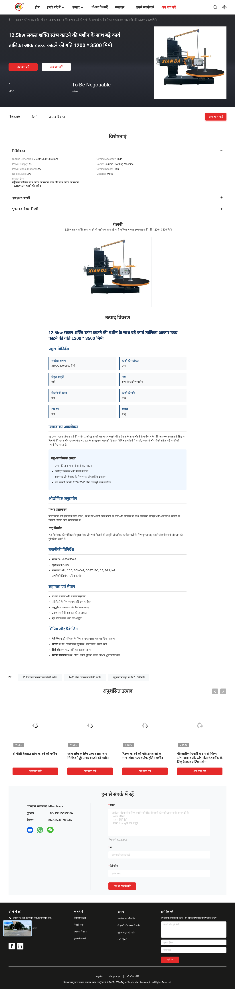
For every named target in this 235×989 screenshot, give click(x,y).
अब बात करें (23, 67)
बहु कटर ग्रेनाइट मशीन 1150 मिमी (129, 677)
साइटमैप (99, 976)
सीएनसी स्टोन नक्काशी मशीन (129, 925)
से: (111, 847)
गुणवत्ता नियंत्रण (80, 931)
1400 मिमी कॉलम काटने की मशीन (85, 677)
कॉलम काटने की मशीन (34, 19)
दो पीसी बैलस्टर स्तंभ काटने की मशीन (35, 754)
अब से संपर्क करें (122, 886)
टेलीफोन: (114, 865)
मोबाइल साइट (114, 976)
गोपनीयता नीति (133, 976)
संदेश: (112, 805)
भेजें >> (170, 960)
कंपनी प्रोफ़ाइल (80, 918)
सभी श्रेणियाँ (122, 939)
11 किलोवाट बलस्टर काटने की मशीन (40, 677)
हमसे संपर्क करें (80, 938)
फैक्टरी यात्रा (78, 925)
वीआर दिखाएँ (100, 7)
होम (10, 19)
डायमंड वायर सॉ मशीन (126, 918)
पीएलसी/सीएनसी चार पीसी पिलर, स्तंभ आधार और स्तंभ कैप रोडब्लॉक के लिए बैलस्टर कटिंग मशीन (199, 758)
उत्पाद (18, 19)
